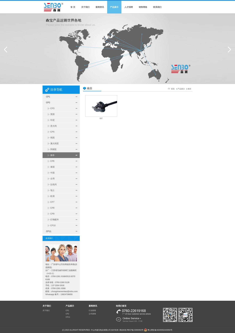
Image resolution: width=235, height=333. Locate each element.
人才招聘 (128, 7)
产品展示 (114, 7)
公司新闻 (92, 314)
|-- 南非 (50, 155)
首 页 (72, 7)
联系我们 (157, 7)
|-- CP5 (50, 132)
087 (101, 118)
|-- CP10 (51, 225)
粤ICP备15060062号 (135, 330)
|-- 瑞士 (50, 190)
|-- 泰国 (50, 167)
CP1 (48, 96)
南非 (189, 89)
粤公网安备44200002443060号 (158, 330)
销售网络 (143, 7)
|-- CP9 (50, 213)
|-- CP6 (50, 161)
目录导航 (56, 89)
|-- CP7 (50, 202)
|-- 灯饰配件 (52, 219)
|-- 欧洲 (50, 196)
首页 (173, 89)
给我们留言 (121, 306)
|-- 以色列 (51, 184)
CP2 (48, 102)
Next (229, 50)
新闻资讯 (100, 7)
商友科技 (123, 330)
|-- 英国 (50, 114)
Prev (5, 50)
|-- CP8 (50, 208)
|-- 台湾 (50, 178)
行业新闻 (92, 310)
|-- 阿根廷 (51, 149)
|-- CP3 (50, 108)
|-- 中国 (50, 173)
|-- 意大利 (51, 126)
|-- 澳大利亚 (52, 143)
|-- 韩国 (50, 137)
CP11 (48, 231)
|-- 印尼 (50, 120)
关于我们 (85, 7)
